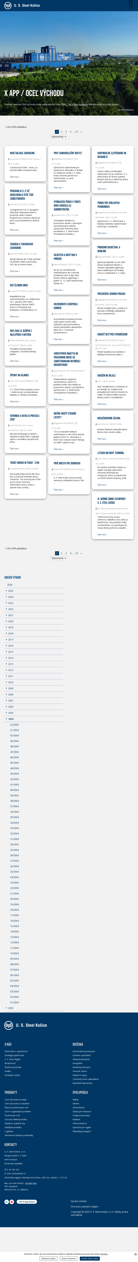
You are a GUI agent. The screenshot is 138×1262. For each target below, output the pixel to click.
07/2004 (14, 969)
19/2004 (14, 904)
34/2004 (14, 822)
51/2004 (14, 730)
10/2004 (14, 953)
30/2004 (14, 844)
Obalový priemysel (81, 1059)
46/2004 (14, 757)
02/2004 (14, 996)
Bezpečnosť (10, 1063)
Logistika (9, 1131)
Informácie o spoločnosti (16, 1051)
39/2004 (14, 795)
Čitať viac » (15, 177)
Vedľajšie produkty (13, 1127)
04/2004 (14, 986)
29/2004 (14, 850)
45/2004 (14, 762)
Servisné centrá (80, 1071)
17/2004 (14, 915)
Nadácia (76, 1119)
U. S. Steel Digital (12, 1059)
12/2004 (14, 942)
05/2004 (14, 980)
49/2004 (14, 741)
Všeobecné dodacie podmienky (19, 1135)
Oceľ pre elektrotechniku (16, 1119)
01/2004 (14, 1002)
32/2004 (14, 833)
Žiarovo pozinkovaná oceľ (16, 1107)
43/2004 (14, 773)
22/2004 (14, 888)
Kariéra (76, 1103)
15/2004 (14, 926)
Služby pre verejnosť (82, 1111)
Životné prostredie (13, 1067)
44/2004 (14, 768)
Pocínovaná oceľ (12, 1115)
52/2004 (14, 724)
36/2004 (14, 811)
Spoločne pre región (82, 1127)
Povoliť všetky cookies (89, 1259)
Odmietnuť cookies (48, 1259)
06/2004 (14, 975)
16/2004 (14, 920)
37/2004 (14, 806)
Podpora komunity (81, 1115)
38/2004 (14, 800)
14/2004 (14, 931)
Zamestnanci (78, 1107)
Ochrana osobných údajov (84, 1206)
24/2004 (14, 877)
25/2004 (14, 871)
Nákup (76, 1099)
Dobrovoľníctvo (80, 1123)
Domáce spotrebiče (82, 1055)
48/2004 (14, 746)
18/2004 (14, 909)
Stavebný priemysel (81, 1067)
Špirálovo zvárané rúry (15, 1123)
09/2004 (14, 958)
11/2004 (14, 948)
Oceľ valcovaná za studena (17, 1103)
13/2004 (14, 937)
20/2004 (14, 898)
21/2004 (14, 893)
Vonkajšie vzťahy (12, 1075)
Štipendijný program (82, 1131)
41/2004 (14, 784)
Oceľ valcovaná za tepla (15, 1099)
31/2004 (14, 839)
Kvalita (8, 1071)
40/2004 (14, 790)
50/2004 (14, 735)
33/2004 (14, 828)
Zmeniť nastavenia (69, 1259)
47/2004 (14, 752)
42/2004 (14, 779)
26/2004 (14, 866)
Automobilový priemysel (84, 1051)
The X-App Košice (76, 104)
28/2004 (14, 855)
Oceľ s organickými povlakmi (18, 1111)
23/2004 (14, 882)
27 (76, 131)
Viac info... (104, 1254)
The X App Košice (27, 1201)
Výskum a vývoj (80, 1075)
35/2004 (14, 817)
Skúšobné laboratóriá (82, 1083)
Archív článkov (126, 109)
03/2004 (14, 991)
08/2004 (14, 964)
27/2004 (14, 860)
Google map (31, 1183)
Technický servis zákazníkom (86, 1079)
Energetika (77, 1063)
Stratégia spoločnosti (14, 1055)
